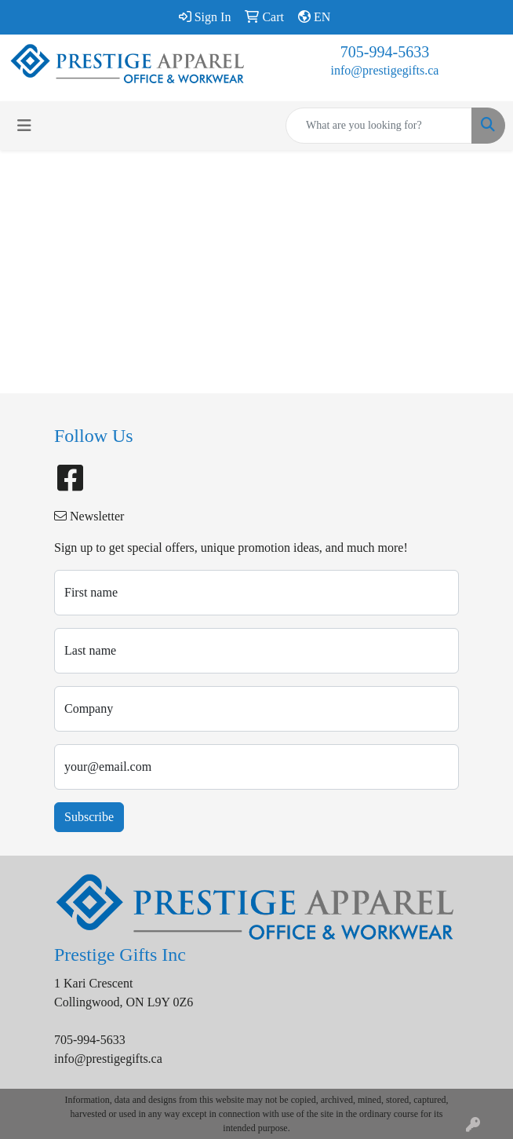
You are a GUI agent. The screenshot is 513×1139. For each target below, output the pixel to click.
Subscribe (89, 816)
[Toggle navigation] (24, 126)
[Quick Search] (379, 126)
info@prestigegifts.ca (385, 70)
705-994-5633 (384, 51)
